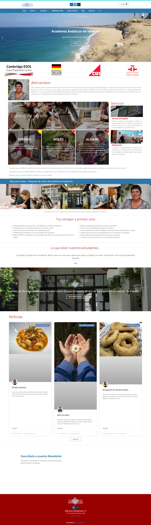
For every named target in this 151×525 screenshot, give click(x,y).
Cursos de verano (29, 115)
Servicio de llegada (120, 118)
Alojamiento (117, 145)
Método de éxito (57, 11)
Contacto (92, 11)
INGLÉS (58, 139)
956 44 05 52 (75, 516)
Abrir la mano (63, 415)
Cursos (33, 11)
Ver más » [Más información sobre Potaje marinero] (15, 428)
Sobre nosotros (72, 11)
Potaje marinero (19, 387)
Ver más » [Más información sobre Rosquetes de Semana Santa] (105, 428)
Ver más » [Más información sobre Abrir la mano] (60, 428)
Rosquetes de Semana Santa (115, 390)
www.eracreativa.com (79, 522)
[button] (2, 37)
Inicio (24, 11)
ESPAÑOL (24, 139)
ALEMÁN (92, 139)
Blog (83, 11)
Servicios (44, 11)
